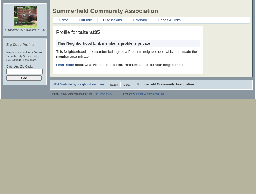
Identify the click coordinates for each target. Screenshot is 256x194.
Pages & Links (169, 20)
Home (63, 20)
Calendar (140, 20)
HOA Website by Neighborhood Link (79, 84)
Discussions (112, 20)
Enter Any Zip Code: (19, 66)
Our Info (85, 20)
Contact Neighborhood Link (149, 94)
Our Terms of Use (103, 94)
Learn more (65, 65)
